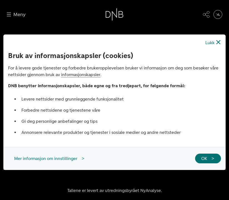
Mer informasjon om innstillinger (45, 158)
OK (204, 158)
